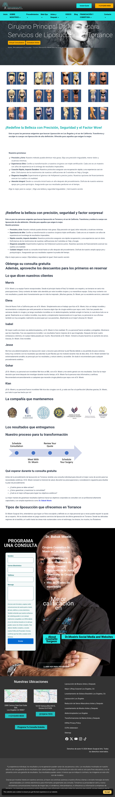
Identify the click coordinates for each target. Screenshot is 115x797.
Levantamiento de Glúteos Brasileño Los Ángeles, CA (85, 694)
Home (10, 47)
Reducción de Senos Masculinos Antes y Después (84, 703)
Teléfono (11, 575)
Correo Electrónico (14, 565)
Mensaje (11, 585)
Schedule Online (33, 43)
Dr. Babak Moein (45, 501)
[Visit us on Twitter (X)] (71, 740)
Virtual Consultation (16, 43)
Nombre (10, 556)
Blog (76, 14)
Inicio (5, 14)
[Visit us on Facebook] (67, 740)
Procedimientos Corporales (22, 47)
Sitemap (68, 733)
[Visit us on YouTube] (76, 740)
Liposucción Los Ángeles (74, 699)
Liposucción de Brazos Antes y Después (80, 684)
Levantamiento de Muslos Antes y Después (81, 708)
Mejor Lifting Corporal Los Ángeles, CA (79, 689)
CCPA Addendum (71, 728)
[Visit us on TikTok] (85, 740)
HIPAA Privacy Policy (73, 723)
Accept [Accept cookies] (107, 792)
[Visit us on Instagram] (80, 740)
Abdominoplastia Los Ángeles (76, 713)
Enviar (20, 641)
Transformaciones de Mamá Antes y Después (82, 718)
